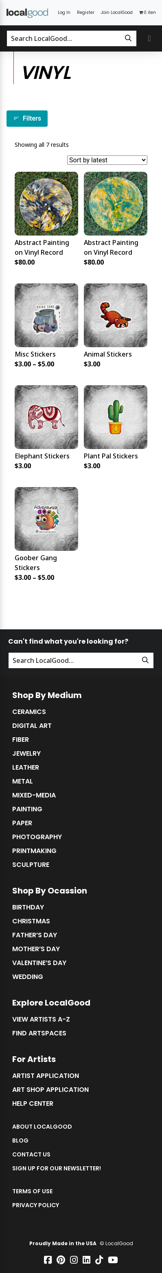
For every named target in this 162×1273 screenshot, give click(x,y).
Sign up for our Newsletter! (56, 1168)
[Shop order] (107, 160)
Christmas (31, 921)
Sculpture (30, 865)
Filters (27, 118)
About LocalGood (42, 1126)
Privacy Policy (35, 1205)
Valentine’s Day (39, 963)
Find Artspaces (39, 1033)
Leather (25, 767)
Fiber (20, 739)
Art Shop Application (50, 1090)
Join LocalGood (117, 12)
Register (85, 12)
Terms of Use (32, 1191)
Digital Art (32, 726)
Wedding (27, 977)
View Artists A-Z (41, 1019)
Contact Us (31, 1154)
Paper (22, 823)
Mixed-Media (34, 795)
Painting (27, 809)
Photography (37, 837)
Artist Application (45, 1076)
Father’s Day (34, 935)
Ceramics (29, 712)
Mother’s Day (36, 949)
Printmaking (34, 851)
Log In (64, 12)
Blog (20, 1140)
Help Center (32, 1103)
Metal (22, 781)
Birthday (28, 907)
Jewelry (26, 753)
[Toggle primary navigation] (149, 38)
